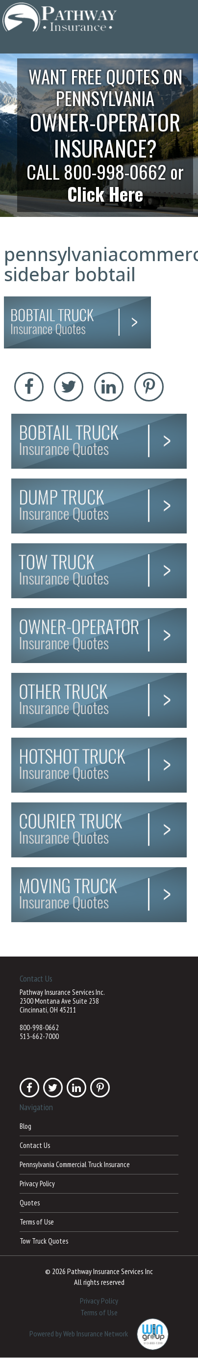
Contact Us (35, 1145)
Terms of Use (37, 1221)
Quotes (30, 1202)
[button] (99, 135)
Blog (25, 1126)
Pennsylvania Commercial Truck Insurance (75, 1164)
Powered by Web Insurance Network (78, 1333)
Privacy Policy (37, 1183)
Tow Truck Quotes (44, 1241)
